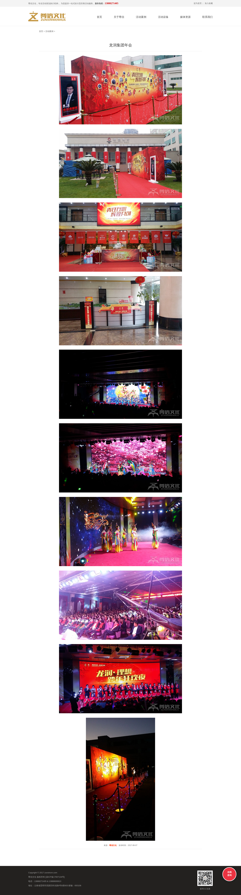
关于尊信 (119, 17)
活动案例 (141, 17)
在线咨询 (229, 873)
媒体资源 (185, 17)
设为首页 (198, 3)
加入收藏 (209, 3)
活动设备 (163, 17)
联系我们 (207, 17)
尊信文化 (113, 845)
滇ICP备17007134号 (55, 877)
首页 (99, 17)
